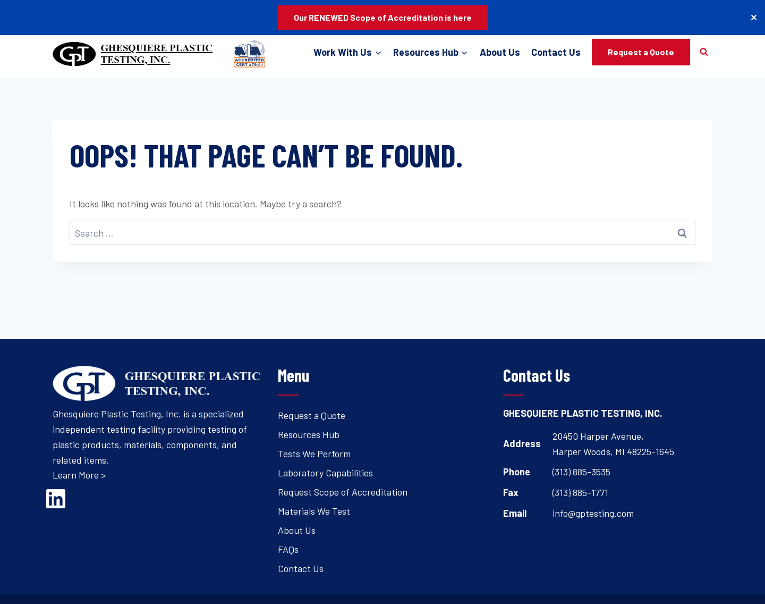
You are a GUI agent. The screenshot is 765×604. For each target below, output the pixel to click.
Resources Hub (308, 434)
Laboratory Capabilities (325, 473)
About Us (500, 52)
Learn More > (79, 475)
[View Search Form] (703, 52)
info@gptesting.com (593, 513)
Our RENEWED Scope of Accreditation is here (383, 17)
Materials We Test (314, 511)
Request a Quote (641, 52)
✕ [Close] (753, 17)
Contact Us (556, 52)
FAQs (288, 549)
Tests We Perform (314, 453)
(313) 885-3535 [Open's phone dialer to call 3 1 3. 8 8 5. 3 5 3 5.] (581, 471)
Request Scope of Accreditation (342, 492)
